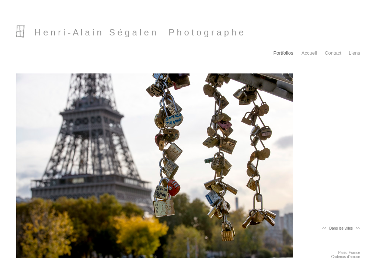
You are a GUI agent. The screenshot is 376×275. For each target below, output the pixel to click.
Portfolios (283, 53)
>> (356, 228)
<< (325, 228)
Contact (333, 53)
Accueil (309, 53)
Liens (354, 53)
